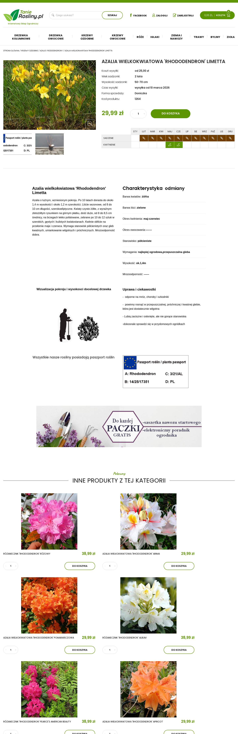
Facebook (136, 15)
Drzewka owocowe (56, 37)
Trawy (199, 37)
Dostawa (207, 707)
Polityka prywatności (214, 692)
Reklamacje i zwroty (213, 697)
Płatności (207, 702)
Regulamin (207, 687)
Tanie (31, 13)
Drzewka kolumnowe (21, 37)
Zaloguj (159, 15)
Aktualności (76, 689)
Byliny (215, 37)
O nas (68, 679)
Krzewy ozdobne (87, 37)
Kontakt (71, 699)
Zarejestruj (184, 15)
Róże (140, 37)
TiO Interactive (228, 717)
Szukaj (111, 15)
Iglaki (154, 37)
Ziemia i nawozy (176, 37)
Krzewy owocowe (117, 37)
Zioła (231, 37)
